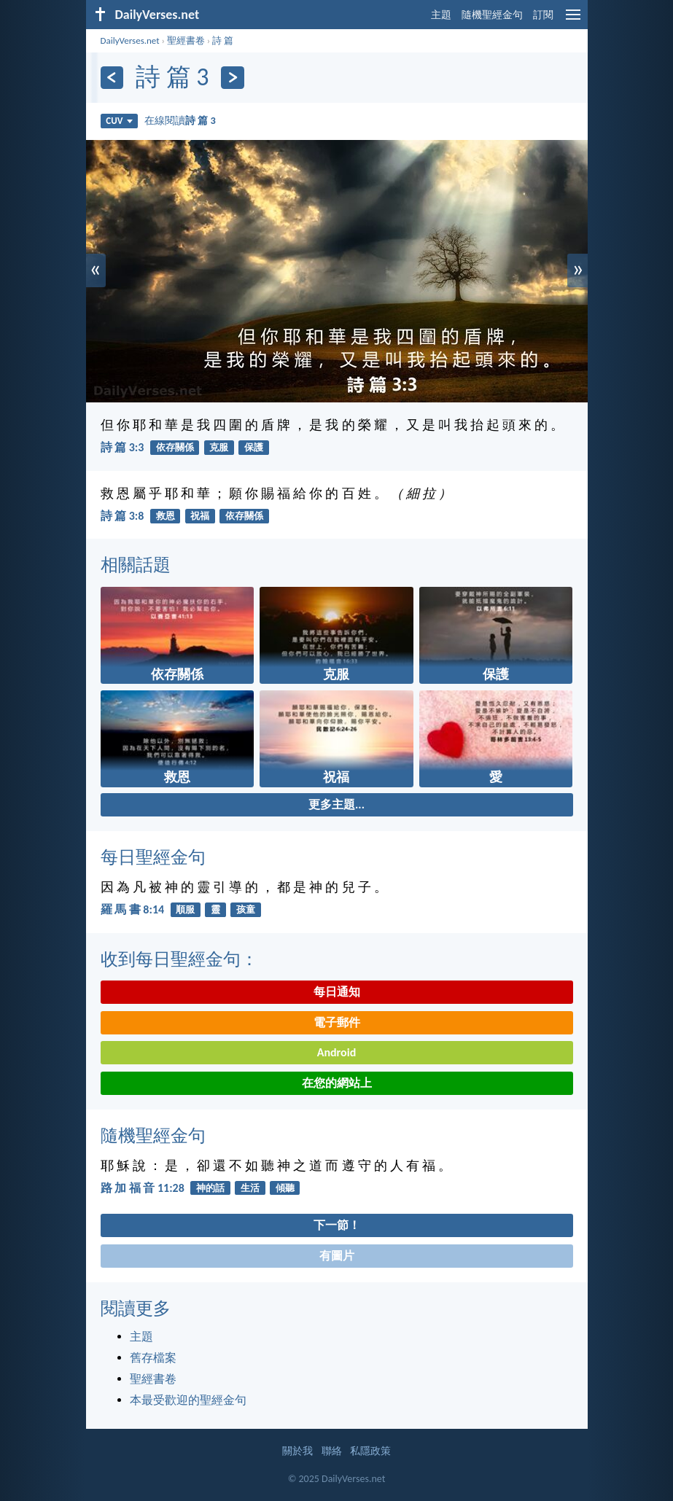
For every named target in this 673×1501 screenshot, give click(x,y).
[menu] (573, 20)
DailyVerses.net (130, 40)
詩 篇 (222, 40)
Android (336, 1052)
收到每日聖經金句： (179, 959)
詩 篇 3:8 (122, 516)
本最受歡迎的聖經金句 (188, 1400)
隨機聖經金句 (492, 15)
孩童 (245, 909)
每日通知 (337, 992)
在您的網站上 (337, 1083)
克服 (218, 447)
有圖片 (336, 1256)
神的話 (210, 1187)
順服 (185, 909)
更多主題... (336, 804)
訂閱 (543, 15)
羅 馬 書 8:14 (133, 909)
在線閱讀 (180, 120)
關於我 (297, 1451)
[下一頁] (232, 77)
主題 (441, 15)
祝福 (199, 515)
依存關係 (175, 447)
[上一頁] (112, 77)
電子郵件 (337, 1022)
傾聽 (285, 1187)
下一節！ (337, 1225)
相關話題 (136, 564)
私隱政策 (370, 1451)
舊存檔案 (153, 1358)
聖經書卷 (186, 40)
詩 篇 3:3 (122, 447)
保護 (253, 447)
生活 (250, 1187)
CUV (119, 120)
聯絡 (332, 1451)
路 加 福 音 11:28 (142, 1188)
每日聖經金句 (153, 857)
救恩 (165, 515)
